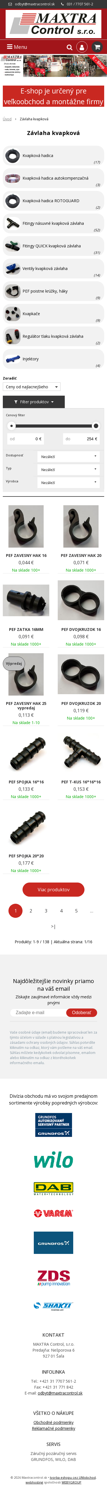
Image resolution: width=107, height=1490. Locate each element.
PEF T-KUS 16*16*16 (81, 782)
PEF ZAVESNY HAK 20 (81, 555)
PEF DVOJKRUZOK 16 (81, 629)
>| (53, 926)
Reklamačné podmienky (53, 1428)
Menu (17, 46)
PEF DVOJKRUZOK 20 (81, 703)
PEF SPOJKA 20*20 (26, 856)
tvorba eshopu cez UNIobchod (73, 1477)
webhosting (34, 1482)
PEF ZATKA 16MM (26, 629)
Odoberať (81, 1012)
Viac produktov (54, 889)
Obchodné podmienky (53, 1422)
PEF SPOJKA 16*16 (26, 782)
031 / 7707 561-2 (80, 4)
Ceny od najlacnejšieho (27, 386)
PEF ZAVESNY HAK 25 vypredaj (26, 705)
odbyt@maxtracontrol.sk (35, 4)
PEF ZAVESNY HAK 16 (26, 555)
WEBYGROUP (71, 1482)
